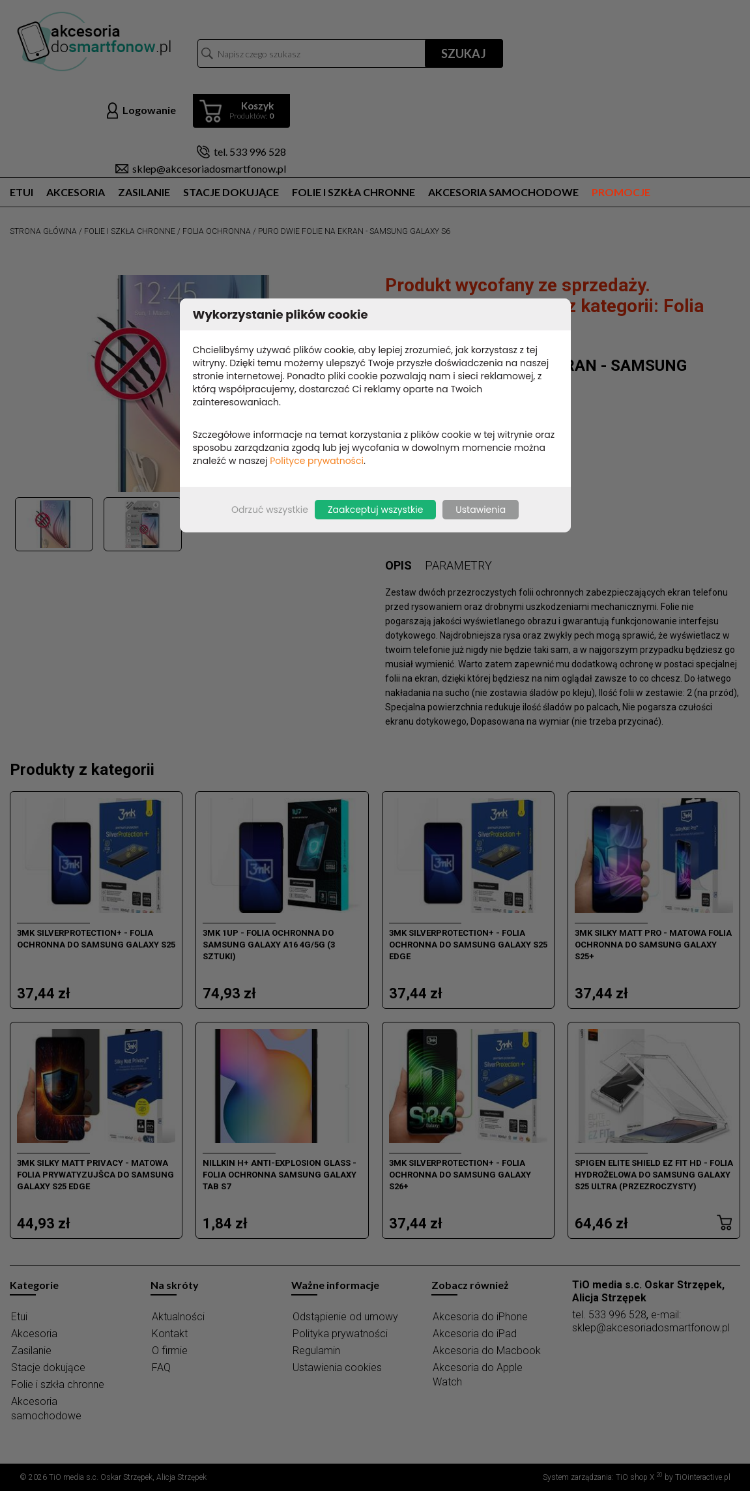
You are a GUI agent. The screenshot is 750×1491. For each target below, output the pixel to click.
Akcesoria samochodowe (503, 192)
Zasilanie (144, 192)
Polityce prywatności (317, 460)
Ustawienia (480, 509)
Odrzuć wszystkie (269, 509)
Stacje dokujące (231, 192)
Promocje (621, 192)
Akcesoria (75, 192)
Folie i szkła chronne (353, 192)
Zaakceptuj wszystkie (375, 509)
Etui (21, 192)
